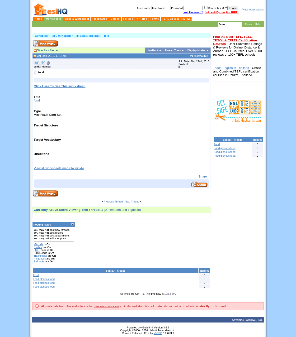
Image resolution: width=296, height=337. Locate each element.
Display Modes (196, 50)
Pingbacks (40, 258)
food (37, 100)
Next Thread (132, 201)
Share (202, 176)
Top (260, 319)
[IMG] (37, 250)
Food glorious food (44, 279)
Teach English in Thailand (231, 68)
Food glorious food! (44, 286)
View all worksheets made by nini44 (59, 168)
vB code (38, 244)
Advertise (238, 319)
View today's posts (253, 9)
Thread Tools (173, 50)
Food (36, 275)
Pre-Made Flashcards (87, 35)
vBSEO (158, 333)
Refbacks (39, 261)
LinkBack (152, 50)
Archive (251, 319)
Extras (248, 24)
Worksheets (41, 35)
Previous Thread (113, 201)
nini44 (40, 62)
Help (257, 24)
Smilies (38, 247)
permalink (201, 55)
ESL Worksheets (61, 35)
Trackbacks (40, 255)
